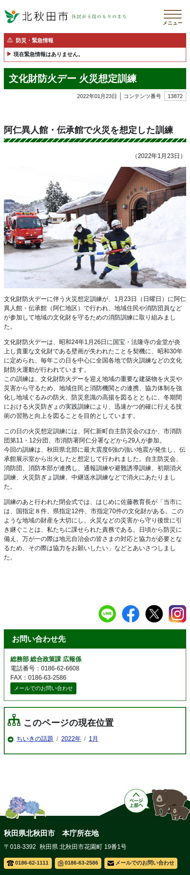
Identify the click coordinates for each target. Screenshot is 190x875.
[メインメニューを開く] (172, 16)
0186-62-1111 (28, 863)
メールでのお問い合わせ (43, 688)
